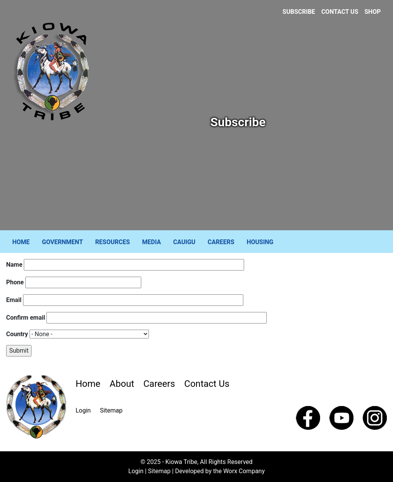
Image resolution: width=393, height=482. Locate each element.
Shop (373, 11)
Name (14, 264)
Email (13, 300)
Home (21, 242)
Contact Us (339, 11)
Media (151, 242)
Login (83, 410)
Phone (15, 282)
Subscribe (298, 11)
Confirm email (25, 317)
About (122, 383)
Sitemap (111, 410)
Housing (260, 242)
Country (17, 334)
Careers (221, 242)
